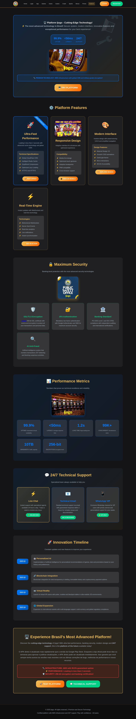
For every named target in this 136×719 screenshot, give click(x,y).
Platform (91, 3)
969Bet (24, 321)
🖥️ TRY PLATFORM (68, 87)
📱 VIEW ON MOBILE (68, 179)
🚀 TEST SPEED (30, 179)
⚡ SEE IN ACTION (30, 243)
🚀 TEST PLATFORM (50, 684)
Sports (71, 3)
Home (25, 3)
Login (31, 3)
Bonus (77, 3)
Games (44, 3)
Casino (57, 3)
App (37, 3)
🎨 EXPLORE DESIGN (105, 172)
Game (50, 3)
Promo (84, 3)
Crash (64, 3)
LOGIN (104, 4)
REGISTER (117, 4)
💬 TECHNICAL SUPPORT (83, 684)
